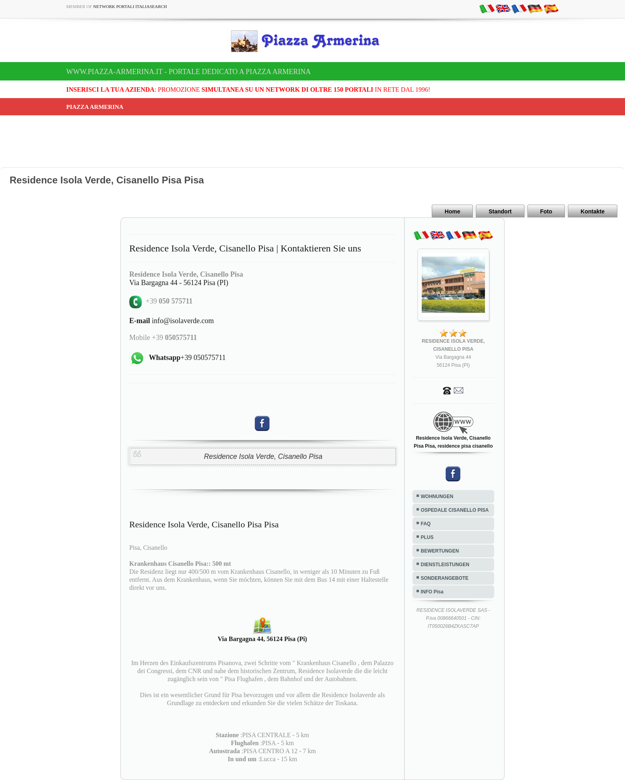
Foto (546, 211)
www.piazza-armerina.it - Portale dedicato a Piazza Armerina (188, 72)
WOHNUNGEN (437, 496)
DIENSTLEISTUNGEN (445, 564)
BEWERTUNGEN (440, 551)
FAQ (426, 524)
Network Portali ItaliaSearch (130, 6)
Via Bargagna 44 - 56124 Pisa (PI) (178, 283)
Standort (500, 211)
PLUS (427, 537)
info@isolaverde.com (171, 321)
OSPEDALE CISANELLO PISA (455, 510)
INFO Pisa (432, 592)
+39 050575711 (187, 358)
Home (452, 211)
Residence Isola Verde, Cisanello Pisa (263, 456)
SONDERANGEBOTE (445, 578)
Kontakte (593, 211)
